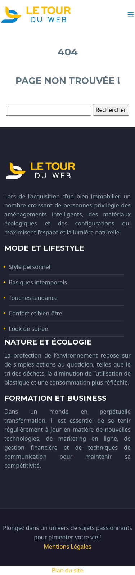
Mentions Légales (67, 547)
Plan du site (67, 570)
